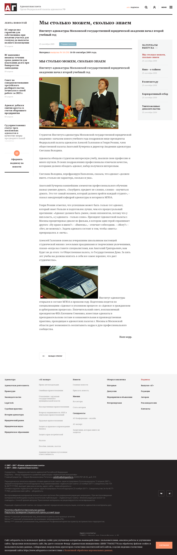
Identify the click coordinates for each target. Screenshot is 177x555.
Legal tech (9, 403)
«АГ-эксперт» (45, 379)
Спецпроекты (79, 413)
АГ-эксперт (77, 424)
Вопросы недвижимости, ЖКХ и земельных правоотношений (53, 413)
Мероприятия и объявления (119, 397)
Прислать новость (81, 390)
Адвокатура (10, 379)
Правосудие (10, 391)
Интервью (111, 385)
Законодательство (13, 397)
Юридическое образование (17, 432)
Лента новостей (16, 23)
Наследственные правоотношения (54, 407)
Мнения (76, 396)
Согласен (164, 545)
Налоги (42, 440)
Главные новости (80, 385)
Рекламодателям (149, 403)
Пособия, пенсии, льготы (50, 446)
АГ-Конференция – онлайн (84, 418)
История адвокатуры (14, 414)
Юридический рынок (14, 420)
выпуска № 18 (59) (59, 52)
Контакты (145, 409)
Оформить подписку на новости (16, 163)
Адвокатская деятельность (17, 385)
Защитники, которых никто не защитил (86, 431)
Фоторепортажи (114, 403)
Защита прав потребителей (51, 434)
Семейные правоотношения (51, 390)
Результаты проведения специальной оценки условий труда (32, 512)
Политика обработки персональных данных (25, 509)
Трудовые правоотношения (51, 420)
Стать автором (79, 407)
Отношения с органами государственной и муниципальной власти (49, 398)
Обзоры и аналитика (116, 379)
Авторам (145, 397)
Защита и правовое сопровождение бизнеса (54, 427)
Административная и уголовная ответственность (53, 453)
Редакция (145, 391)
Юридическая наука (14, 426)
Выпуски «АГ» (147, 385)
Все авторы (78, 401)
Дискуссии (112, 391)
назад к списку (52, 356)
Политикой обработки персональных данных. (88, 550)
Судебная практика (13, 409)
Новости (76, 379)
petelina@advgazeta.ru (63, 477)
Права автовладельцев (49, 385)
